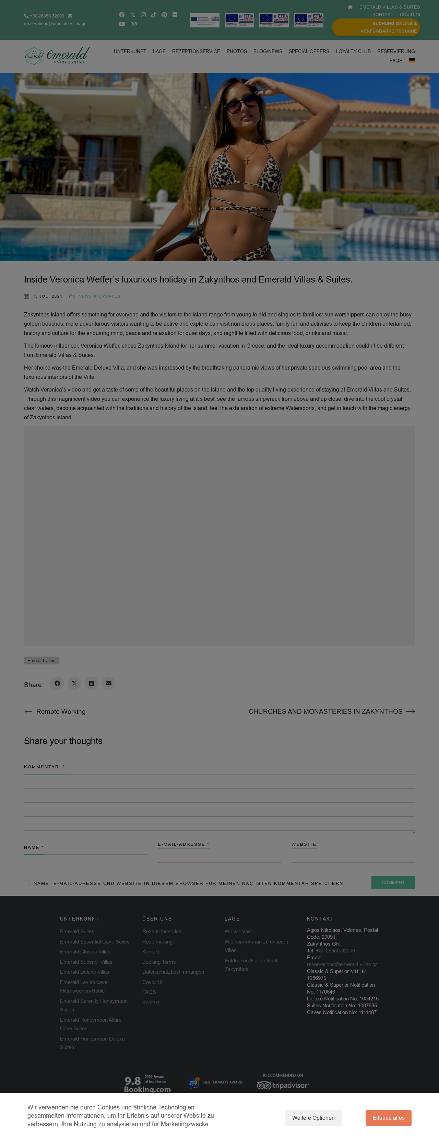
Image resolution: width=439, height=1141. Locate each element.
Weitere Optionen (313, 1118)
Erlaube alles (388, 1118)
